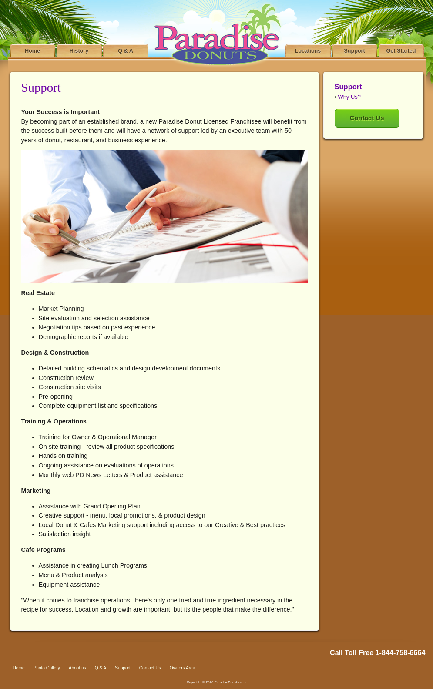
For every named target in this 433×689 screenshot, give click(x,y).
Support (354, 51)
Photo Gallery (47, 667)
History (79, 51)
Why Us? (349, 97)
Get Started (401, 51)
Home (32, 51)
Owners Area (182, 667)
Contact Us (367, 117)
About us (77, 667)
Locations (308, 51)
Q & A (125, 51)
